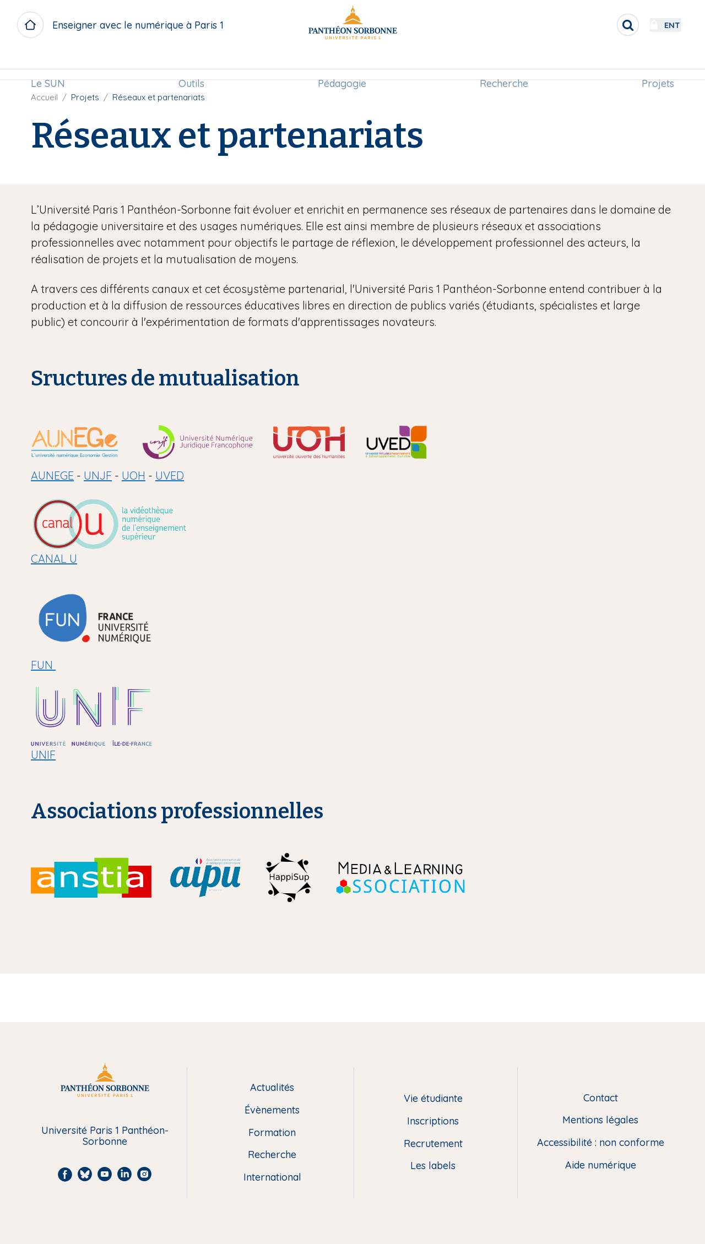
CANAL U (54, 559)
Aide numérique (600, 1165)
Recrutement (433, 1144)
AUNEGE (52, 475)
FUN (43, 665)
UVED (169, 475)
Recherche (502, 64)
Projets (653, 64)
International (272, 1177)
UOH (133, 475)
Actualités (272, 1088)
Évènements (272, 1110)
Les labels (432, 1166)
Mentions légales (600, 1120)
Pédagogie (342, 64)
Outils (194, 64)
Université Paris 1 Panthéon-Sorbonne (105, 1136)
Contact (600, 1098)
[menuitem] (53, 64)
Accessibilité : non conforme (600, 1143)
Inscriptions (433, 1121)
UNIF (43, 755)
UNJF (98, 475)
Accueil (44, 97)
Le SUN (53, 64)
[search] (598, 25)
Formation (272, 1133)
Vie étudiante (433, 1099)
